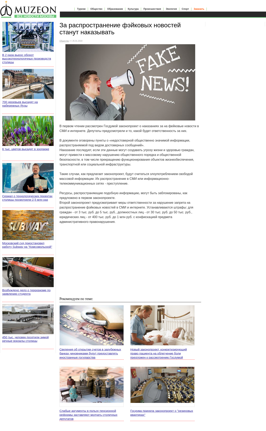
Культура (133, 9)
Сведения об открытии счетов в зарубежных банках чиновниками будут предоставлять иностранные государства (90, 353)
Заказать (199, 9)
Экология (171, 9)
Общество (96, 9)
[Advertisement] (130, 260)
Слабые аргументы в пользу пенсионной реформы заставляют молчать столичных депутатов (88, 414)
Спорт (185, 9)
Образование (115, 9)
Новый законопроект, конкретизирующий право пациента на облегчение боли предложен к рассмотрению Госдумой (158, 353)
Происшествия (152, 9)
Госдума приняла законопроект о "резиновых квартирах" (161, 412)
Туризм (81, 9)
